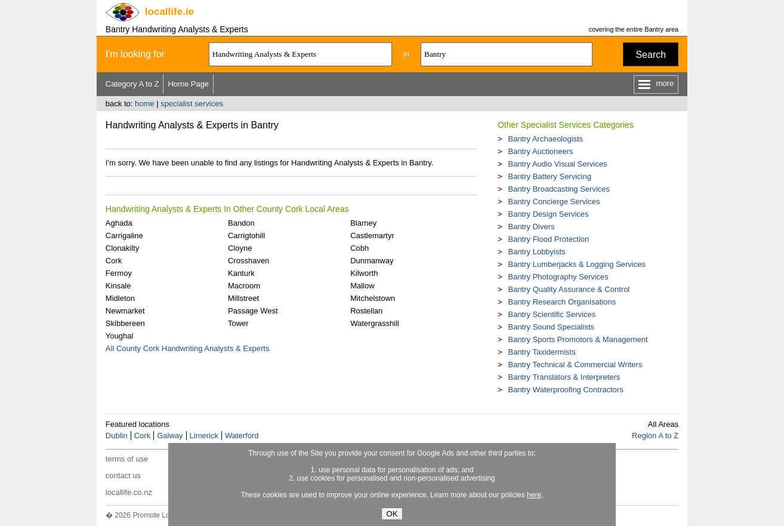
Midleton (120, 298)
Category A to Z (132, 83)
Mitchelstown (372, 298)
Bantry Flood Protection (548, 239)
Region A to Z (655, 435)
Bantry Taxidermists (541, 351)
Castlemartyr (372, 235)
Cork (114, 260)
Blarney (363, 223)
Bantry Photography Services (558, 276)
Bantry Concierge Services (554, 201)
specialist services (191, 103)
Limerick (204, 435)
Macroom (244, 285)
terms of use (127, 458)
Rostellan (366, 310)
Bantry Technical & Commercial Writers (575, 364)
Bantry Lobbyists (536, 251)
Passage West (253, 310)
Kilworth (364, 273)
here (534, 495)
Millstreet (243, 298)
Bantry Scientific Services (551, 314)
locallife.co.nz (129, 492)
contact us (123, 475)
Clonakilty (122, 248)
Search (650, 55)
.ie (169, 11)
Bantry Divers (531, 226)
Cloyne (240, 248)
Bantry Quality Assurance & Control (568, 289)
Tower (238, 323)
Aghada (119, 223)
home (145, 103)
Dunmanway (371, 260)
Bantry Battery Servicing (549, 176)
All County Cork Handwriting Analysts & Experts (188, 348)
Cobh (359, 248)
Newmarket (125, 310)
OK (391, 513)
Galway (170, 435)
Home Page (188, 83)
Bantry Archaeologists (545, 138)
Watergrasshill (374, 323)
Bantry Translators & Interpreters (564, 377)
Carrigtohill (246, 235)
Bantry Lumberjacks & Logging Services (577, 264)
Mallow (362, 285)
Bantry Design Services (548, 214)
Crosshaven (248, 260)
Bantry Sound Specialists (551, 326)
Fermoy (119, 273)
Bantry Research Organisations (562, 301)
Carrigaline (124, 235)
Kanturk (241, 273)
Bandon (241, 223)
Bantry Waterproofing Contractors (565, 389)
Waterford (242, 435)
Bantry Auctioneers (540, 151)
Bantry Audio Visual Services (557, 163)
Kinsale (118, 285)
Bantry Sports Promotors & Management (577, 339)
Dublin (117, 435)
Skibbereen (125, 323)
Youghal (120, 335)
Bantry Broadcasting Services (559, 188)
